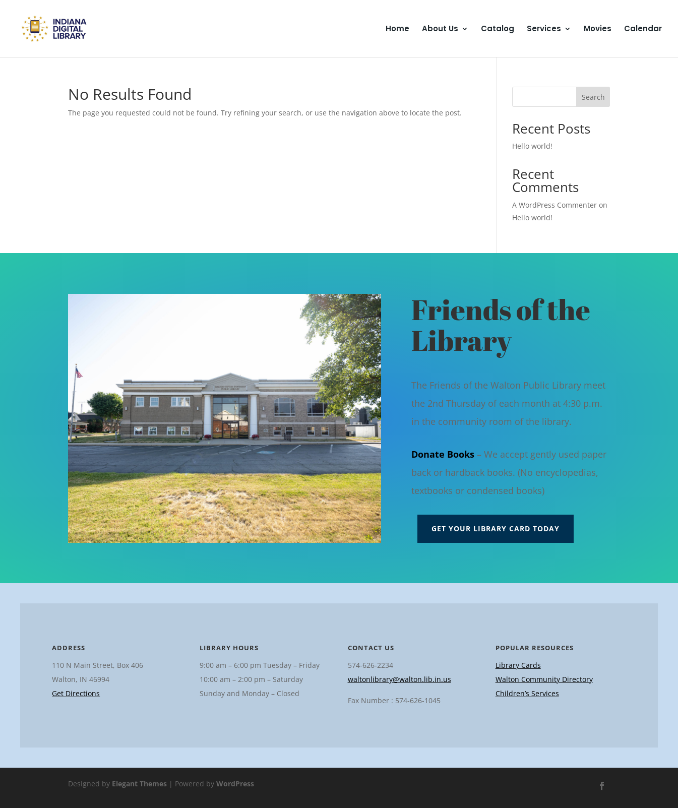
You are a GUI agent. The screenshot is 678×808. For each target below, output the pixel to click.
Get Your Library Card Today (496, 528)
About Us (440, 29)
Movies (597, 29)
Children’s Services (527, 693)
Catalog (497, 29)
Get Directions (76, 693)
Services (544, 29)
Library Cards (518, 665)
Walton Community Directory (544, 679)
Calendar (643, 29)
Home (397, 29)
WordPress (235, 783)
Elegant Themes (139, 783)
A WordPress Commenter (554, 205)
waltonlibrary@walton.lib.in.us (399, 679)
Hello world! (532, 146)
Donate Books (442, 454)
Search (593, 97)
